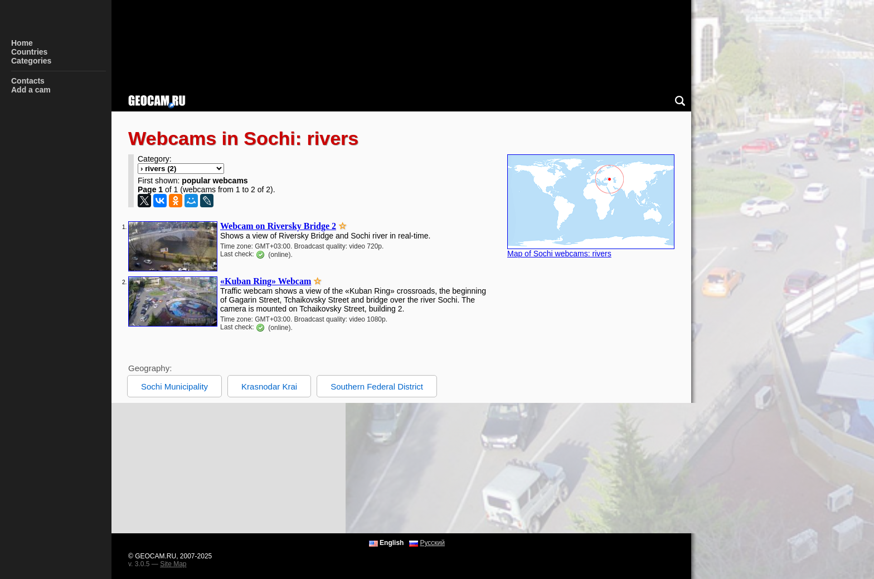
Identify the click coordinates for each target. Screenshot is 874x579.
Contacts (28, 80)
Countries (29, 51)
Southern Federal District (377, 386)
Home (22, 42)
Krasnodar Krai (269, 386)
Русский (432, 543)
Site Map (173, 564)
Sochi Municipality (174, 386)
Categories (31, 60)
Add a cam (31, 89)
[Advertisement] (445, 468)
